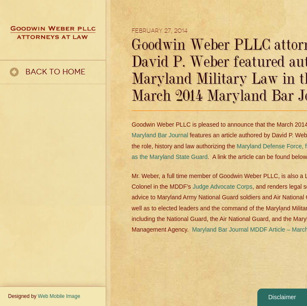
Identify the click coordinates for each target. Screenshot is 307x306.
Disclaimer (282, 297)
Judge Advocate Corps (223, 186)
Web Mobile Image (59, 296)
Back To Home (55, 71)
